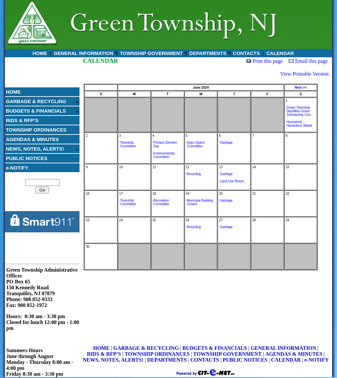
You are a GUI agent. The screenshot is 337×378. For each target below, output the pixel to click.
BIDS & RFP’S (22, 120)
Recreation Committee (161, 202)
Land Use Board (231, 181)
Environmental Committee (163, 155)
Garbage (226, 142)
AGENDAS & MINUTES (32, 139)
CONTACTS (246, 53)
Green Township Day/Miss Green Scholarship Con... (300, 111)
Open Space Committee (196, 144)
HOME (39, 53)
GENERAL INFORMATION (82, 53)
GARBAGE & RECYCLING (36, 101)
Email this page (311, 61)
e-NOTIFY (17, 168)
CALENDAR (279, 53)
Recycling (194, 174)
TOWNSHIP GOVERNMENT (150, 53)
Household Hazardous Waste (299, 123)
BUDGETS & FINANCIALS (36, 111)
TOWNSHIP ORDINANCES (36, 130)
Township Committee (128, 144)
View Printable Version (304, 74)
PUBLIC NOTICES (26, 158)
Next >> (301, 87)
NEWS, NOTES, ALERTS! (35, 149)
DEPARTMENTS (207, 53)
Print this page (268, 61)
